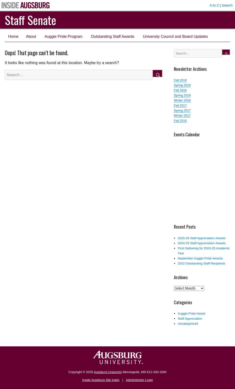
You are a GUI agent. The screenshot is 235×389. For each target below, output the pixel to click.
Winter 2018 (182, 100)
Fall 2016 (180, 120)
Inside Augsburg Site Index (100, 380)
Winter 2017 (182, 115)
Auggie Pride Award (191, 313)
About (31, 36)
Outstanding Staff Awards (112, 36)
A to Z (214, 5)
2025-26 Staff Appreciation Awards (202, 238)
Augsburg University (108, 372)
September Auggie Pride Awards (200, 258)
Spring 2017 (182, 110)
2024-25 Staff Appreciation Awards (202, 243)
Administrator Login (139, 380)
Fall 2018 (180, 90)
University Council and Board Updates (175, 36)
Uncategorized (188, 323)
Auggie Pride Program (63, 36)
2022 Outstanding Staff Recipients (201, 263)
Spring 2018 (182, 95)
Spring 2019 (182, 85)
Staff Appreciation (190, 318)
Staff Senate (30, 19)
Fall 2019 (180, 80)
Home (13, 36)
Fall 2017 (180, 105)
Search (227, 5)
